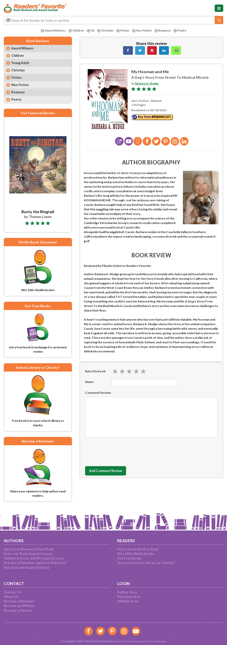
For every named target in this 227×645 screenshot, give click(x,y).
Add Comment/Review (109, 471)
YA (89, 31)
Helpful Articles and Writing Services (34, 558)
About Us (11, 597)
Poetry (183, 31)
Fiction (122, 31)
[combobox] (113, 20)
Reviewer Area (129, 597)
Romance (164, 31)
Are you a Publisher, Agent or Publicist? (35, 563)
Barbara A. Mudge (147, 83)
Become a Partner (18, 610)
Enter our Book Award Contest (28, 554)
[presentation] (123, 450)
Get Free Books (129, 558)
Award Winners (50, 31)
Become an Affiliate (19, 606)
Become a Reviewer (19, 601)
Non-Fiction (142, 31)
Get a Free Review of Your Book (29, 549)
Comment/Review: (98, 393)
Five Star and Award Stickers (26, 568)
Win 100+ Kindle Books (135, 554)
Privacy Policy (129, 641)
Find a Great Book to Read (138, 549)
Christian (104, 31)
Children (74, 31)
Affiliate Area (127, 601)
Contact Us (13, 592)
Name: (89, 382)
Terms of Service (157, 641)
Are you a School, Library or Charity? (146, 563)
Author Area (127, 592)
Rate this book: (95, 371)
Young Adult (21, 64)
